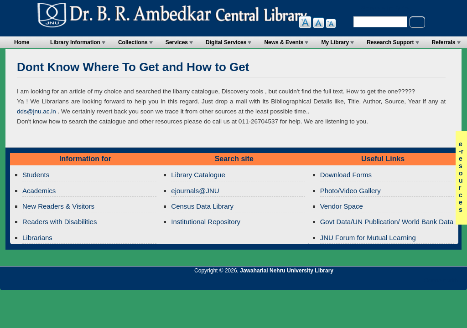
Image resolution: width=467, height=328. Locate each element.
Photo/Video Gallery (350, 191)
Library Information (75, 42)
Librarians (37, 237)
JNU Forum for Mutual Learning (368, 237)
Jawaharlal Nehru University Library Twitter (401, 283)
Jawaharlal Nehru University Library (286, 270)
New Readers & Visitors (58, 206)
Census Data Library (202, 206)
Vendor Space (341, 206)
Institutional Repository (205, 222)
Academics (39, 191)
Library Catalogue (198, 175)
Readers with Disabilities (59, 222)
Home (21, 42)
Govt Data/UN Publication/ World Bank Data (386, 222)
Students (35, 175)
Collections (133, 42)
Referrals (444, 42)
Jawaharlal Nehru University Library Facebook (416, 283)
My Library (335, 42)
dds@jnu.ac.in (36, 111)
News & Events (283, 42)
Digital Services (226, 42)
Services (177, 42)
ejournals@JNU (195, 191)
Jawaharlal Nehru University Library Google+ (385, 283)
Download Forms (346, 175)
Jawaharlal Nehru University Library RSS (354, 283)
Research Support (390, 42)
